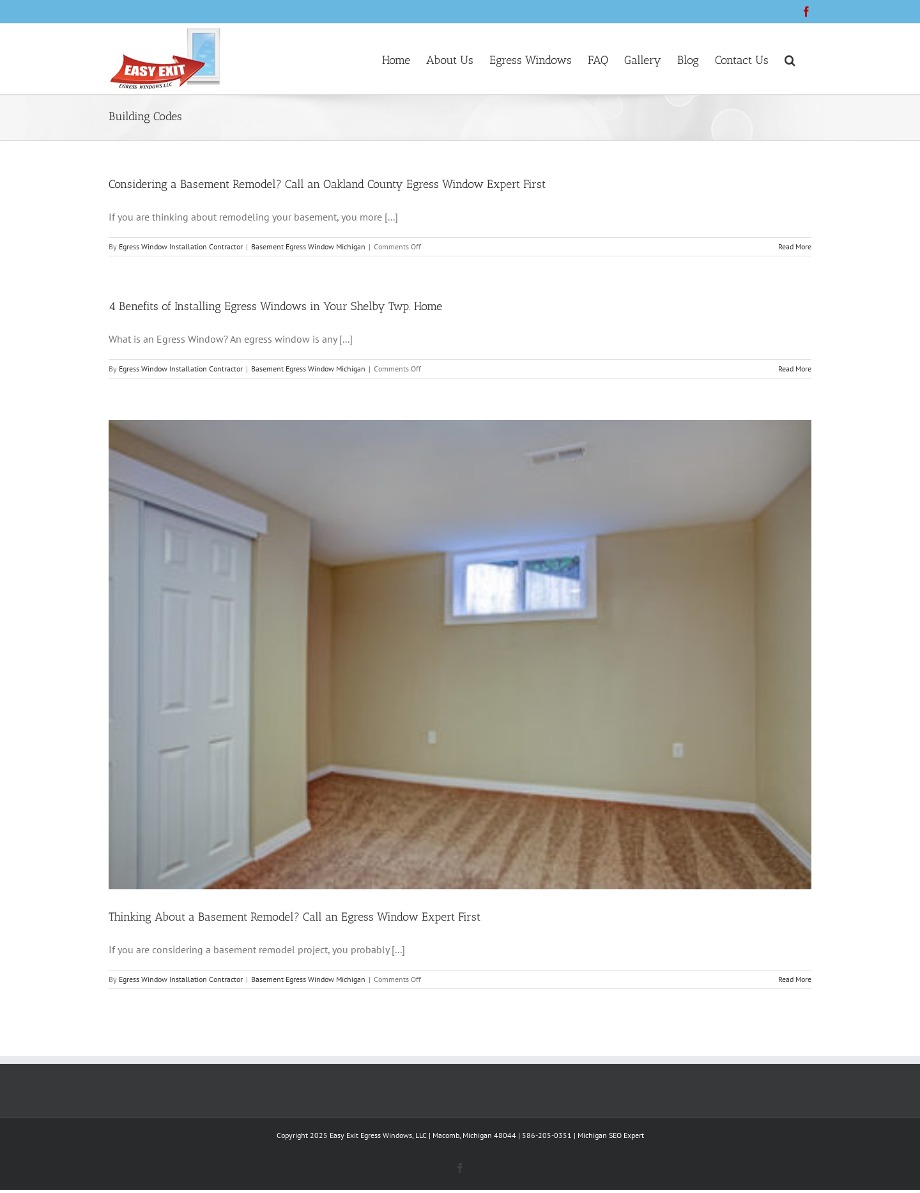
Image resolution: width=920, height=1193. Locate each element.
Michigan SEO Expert (611, 1135)
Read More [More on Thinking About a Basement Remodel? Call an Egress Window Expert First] (794, 979)
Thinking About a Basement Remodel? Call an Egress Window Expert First (294, 917)
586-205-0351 (547, 1135)
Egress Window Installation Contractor (181, 246)
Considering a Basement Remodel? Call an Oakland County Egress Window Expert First (327, 184)
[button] (790, 59)
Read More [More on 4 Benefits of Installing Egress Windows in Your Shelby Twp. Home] (794, 368)
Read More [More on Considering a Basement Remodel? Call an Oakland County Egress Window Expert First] (794, 246)
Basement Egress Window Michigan (308, 246)
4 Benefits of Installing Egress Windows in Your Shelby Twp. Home (275, 306)
